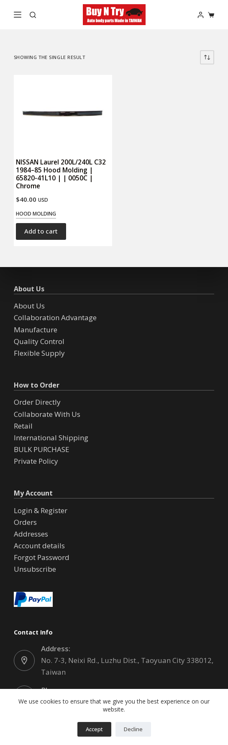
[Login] (200, 15)
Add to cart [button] (41, 231)
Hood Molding (36, 213)
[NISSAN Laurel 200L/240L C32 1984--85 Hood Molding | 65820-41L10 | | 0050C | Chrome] (63, 112)
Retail (23, 426)
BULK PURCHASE (41, 449)
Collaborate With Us (47, 414)
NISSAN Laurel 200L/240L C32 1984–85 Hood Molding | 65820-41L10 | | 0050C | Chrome (61, 174)
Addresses (31, 534)
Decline (133, 729)
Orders (25, 522)
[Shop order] (207, 57)
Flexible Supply (39, 353)
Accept (94, 729)
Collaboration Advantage (55, 317)
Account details (39, 545)
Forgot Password (41, 557)
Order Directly (37, 402)
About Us (29, 306)
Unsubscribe (35, 569)
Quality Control (39, 341)
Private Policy (36, 461)
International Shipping (51, 437)
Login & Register (40, 510)
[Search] (33, 15)
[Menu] (17, 14)
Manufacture (35, 329)
